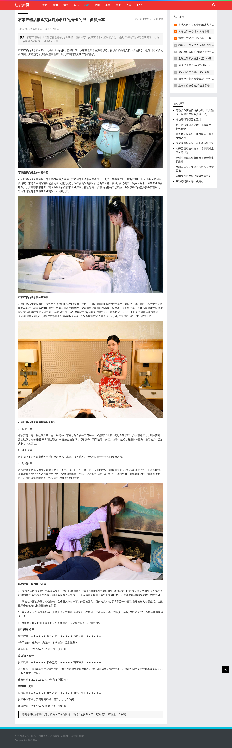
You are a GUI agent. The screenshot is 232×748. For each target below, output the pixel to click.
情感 (65, 5)
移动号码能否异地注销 (188, 119)
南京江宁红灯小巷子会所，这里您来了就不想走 (205, 38)
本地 (55, 5)
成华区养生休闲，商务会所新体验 (195, 143)
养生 (118, 5)
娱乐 (76, 5)
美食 (107, 5)
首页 (44, 5)
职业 (139, 5)
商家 (86, 5)
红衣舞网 (22, 5)
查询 (128, 5)
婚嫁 (97, 5)
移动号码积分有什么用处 (190, 181)
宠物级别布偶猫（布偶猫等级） (193, 176)
